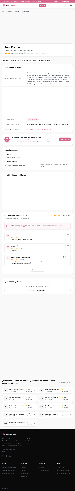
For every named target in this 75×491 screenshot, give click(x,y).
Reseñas (6, 60)
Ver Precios (65, 139)
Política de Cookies (63, 470)
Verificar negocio (44, 470)
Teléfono (13, 60)
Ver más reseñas (37, 270)
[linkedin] (10, 456)
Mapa (35, 60)
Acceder (42, 5)
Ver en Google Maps (37, 290)
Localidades (24, 473)
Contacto (23, 470)
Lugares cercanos (44, 60)
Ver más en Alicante (65, 382)
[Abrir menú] (71, 5)
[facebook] (6, 456)
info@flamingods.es (67, 1)
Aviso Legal (60, 467)
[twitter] (3, 456)
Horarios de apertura (24, 60)
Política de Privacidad (64, 473)
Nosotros (23, 467)
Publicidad (42, 467)
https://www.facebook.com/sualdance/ (39, 129)
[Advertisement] (37, 27)
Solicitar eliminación (8, 473)
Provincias (24, 476)
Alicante (9, 11)
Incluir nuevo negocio (9, 470)
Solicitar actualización (9, 467)
